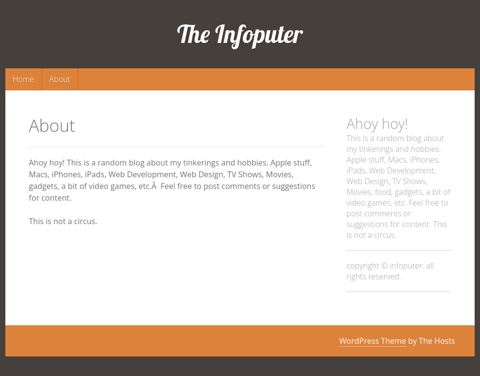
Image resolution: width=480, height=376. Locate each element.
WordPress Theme (372, 340)
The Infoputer (240, 34)
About (59, 79)
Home (23, 79)
